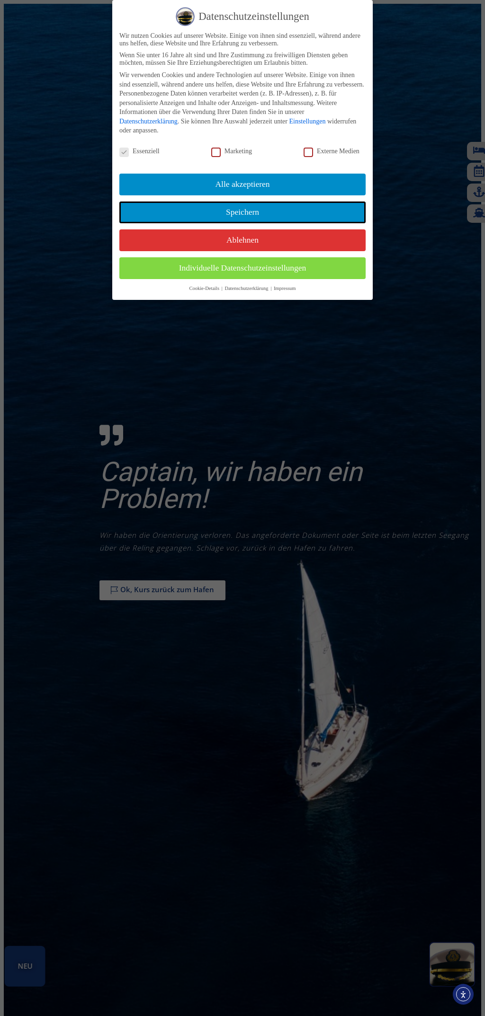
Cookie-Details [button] (204, 288)
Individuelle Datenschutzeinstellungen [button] (242, 267)
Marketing (231, 151)
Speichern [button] (242, 212)
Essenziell (139, 151)
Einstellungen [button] (307, 121)
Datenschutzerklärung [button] (247, 288)
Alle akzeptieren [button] (242, 184)
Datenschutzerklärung (148, 121)
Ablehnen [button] (242, 240)
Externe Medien (331, 151)
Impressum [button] (285, 288)
